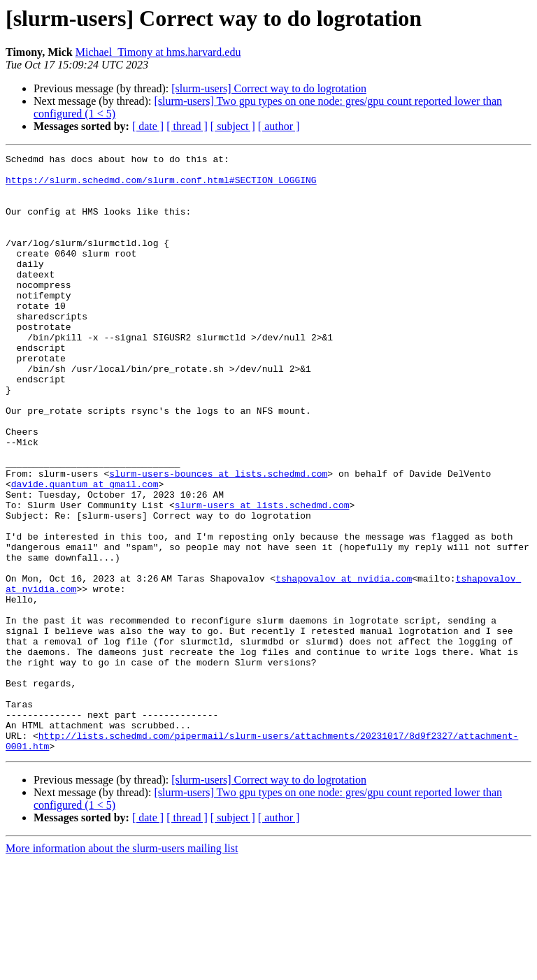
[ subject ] (232, 126)
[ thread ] (187, 126)
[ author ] (279, 126)
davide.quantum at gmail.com (85, 551)
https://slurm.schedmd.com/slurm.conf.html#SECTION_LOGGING (161, 186)
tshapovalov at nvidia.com (346, 664)
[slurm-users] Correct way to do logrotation (268, 88)
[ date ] (148, 126)
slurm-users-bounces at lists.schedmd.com (218, 538)
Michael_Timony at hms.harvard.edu (158, 52)
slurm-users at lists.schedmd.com (262, 576)
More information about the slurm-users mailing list (122, 968)
